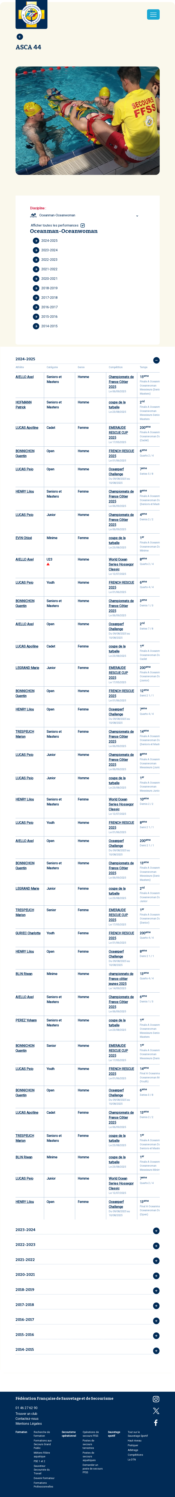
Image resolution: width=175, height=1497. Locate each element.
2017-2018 (45, 297)
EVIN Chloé (24, 538)
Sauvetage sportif (114, 1434)
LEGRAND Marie (27, 668)
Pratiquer (133, 1445)
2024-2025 (45, 240)
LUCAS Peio (24, 469)
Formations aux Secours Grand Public (43, 1444)
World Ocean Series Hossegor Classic (121, 564)
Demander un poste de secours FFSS (93, 1469)
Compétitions (135, 1454)
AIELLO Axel (25, 377)
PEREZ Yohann (26, 1020)
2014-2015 (45, 326)
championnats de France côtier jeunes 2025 (121, 979)
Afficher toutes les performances (54, 225)
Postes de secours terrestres (88, 1444)
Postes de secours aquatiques (89, 1456)
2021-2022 (45, 269)
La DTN (132, 1459)
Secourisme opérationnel (69, 1434)
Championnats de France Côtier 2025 (121, 382)
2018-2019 (45, 288)
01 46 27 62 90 (26, 1408)
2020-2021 (45, 278)
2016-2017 (45, 307)
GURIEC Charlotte (28, 933)
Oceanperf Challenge (116, 471)
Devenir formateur (44, 1478)
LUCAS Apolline (27, 428)
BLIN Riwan (24, 974)
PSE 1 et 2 (39, 1461)
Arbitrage (133, 1450)
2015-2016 (45, 316)
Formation (21, 1432)
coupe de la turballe (117, 404)
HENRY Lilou (25, 491)
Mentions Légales (29, 1424)
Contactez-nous (27, 1419)
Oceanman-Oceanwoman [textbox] (57, 215)
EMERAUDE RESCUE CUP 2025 (118, 433)
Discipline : (38, 208)
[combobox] (89, 215)
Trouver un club (26, 1414)
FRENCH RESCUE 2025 (121, 453)
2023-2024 (45, 250)
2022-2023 (45, 259)
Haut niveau (134, 1440)
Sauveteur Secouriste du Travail (42, 1470)
